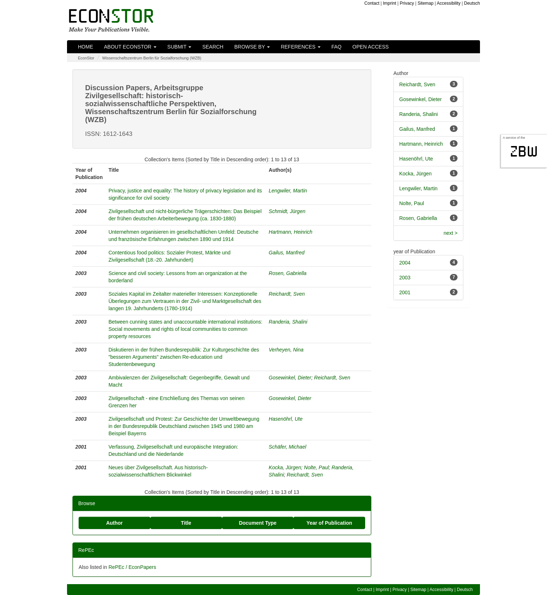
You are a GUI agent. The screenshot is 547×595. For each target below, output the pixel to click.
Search (212, 47)
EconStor (86, 58)
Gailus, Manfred (287, 252)
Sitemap (426, 3)
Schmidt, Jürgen (287, 211)
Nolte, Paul (316, 467)
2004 (404, 263)
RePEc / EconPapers (132, 567)
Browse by (252, 47)
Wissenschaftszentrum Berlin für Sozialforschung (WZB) (151, 58)
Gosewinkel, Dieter (290, 377)
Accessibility (448, 3)
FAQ (336, 47)
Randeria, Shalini (288, 322)
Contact (371, 3)
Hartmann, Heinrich (291, 232)
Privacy (407, 3)
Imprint (389, 3)
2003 (404, 277)
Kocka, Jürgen (285, 467)
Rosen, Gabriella (287, 273)
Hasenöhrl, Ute (285, 419)
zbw (524, 151)
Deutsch (472, 3)
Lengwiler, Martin (288, 191)
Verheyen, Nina (286, 350)
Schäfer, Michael (287, 447)
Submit (179, 47)
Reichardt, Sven (287, 294)
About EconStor (130, 47)
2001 (404, 292)
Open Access (370, 47)
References (301, 47)
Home (85, 47)
